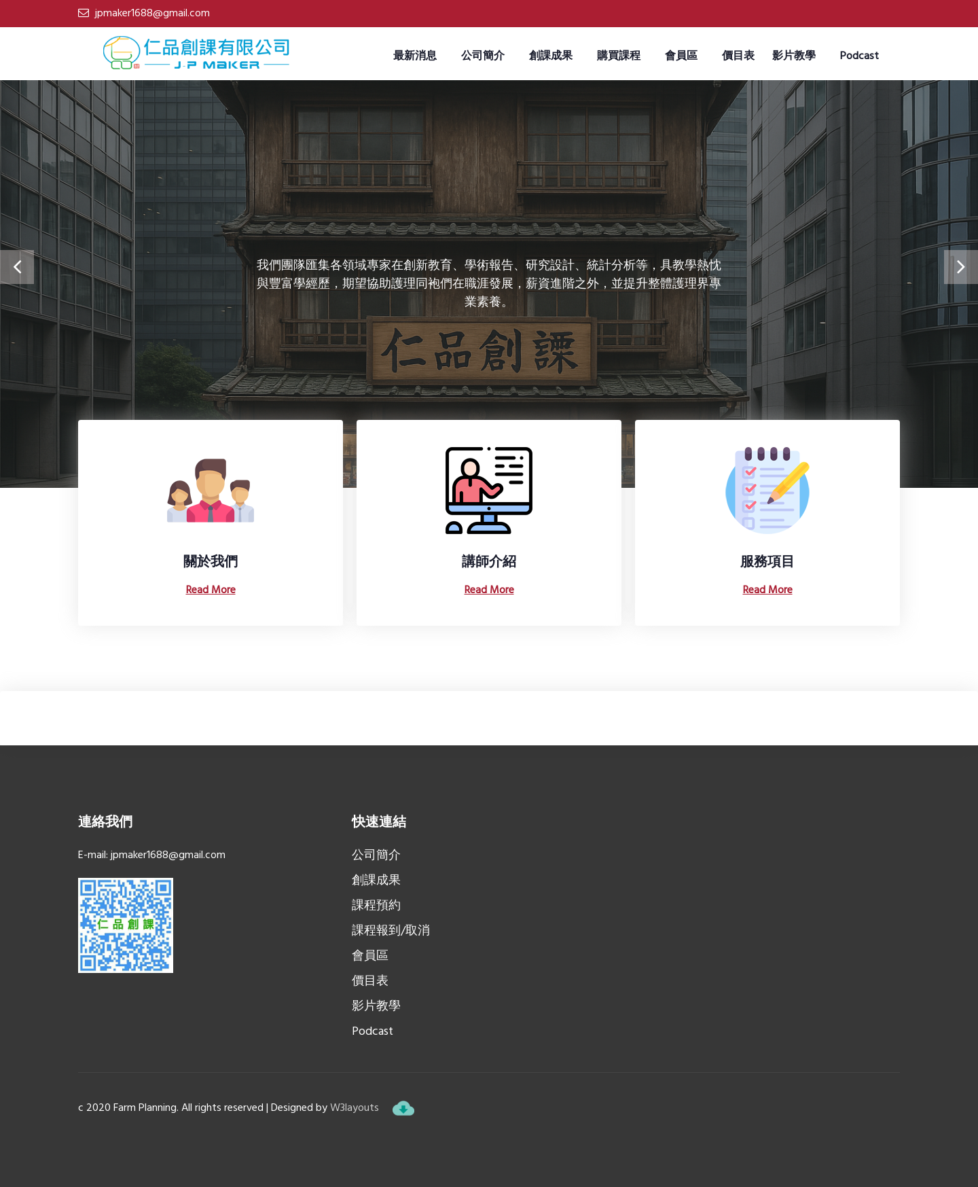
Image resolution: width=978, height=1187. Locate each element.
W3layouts (354, 1108)
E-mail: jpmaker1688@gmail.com (151, 855)
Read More (211, 590)
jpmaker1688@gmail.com (152, 13)
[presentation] (17, 267)
